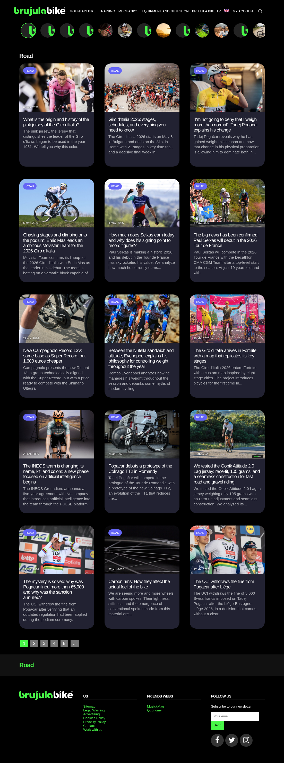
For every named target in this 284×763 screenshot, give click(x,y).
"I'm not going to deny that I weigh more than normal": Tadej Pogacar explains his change (226, 125)
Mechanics (128, 24)
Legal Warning (94, 710)
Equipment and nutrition (165, 24)
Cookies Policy (94, 718)
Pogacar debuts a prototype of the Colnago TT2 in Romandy (140, 468)
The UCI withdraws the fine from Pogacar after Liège (224, 584)
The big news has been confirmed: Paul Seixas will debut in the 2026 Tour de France (226, 240)
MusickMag (155, 706)
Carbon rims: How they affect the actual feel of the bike (139, 584)
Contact (89, 725)
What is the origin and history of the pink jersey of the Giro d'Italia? (56, 122)
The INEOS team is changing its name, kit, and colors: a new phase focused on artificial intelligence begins (56, 474)
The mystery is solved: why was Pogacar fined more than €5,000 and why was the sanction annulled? (53, 589)
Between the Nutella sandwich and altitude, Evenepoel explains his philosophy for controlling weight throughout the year (141, 358)
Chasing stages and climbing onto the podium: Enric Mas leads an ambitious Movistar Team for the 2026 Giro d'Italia (55, 242)
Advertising (91, 714)
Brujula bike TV (206, 24)
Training (107, 24)
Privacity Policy (94, 722)
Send (217, 725)
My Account (244, 24)
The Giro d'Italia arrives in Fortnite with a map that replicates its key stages (225, 356)
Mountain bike (83, 24)
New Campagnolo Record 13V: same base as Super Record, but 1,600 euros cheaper (54, 356)
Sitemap (89, 706)
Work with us (92, 729)
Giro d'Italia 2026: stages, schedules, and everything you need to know (137, 125)
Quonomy (154, 710)
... (74, 643)
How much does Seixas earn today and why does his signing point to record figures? (141, 240)
